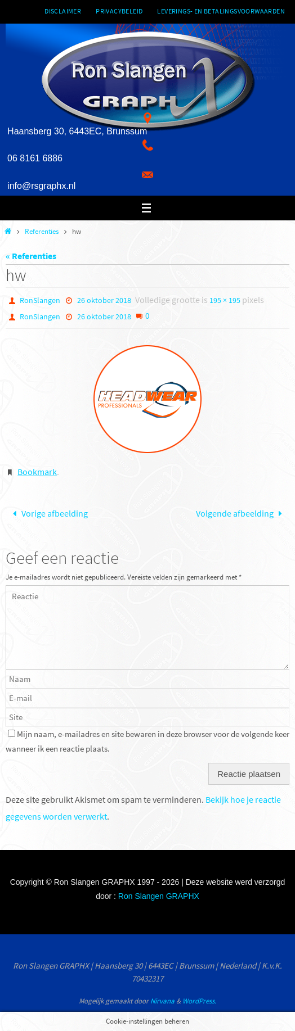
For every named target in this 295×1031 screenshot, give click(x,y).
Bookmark (37, 471)
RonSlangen (40, 300)
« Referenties (31, 255)
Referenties (42, 231)
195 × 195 (224, 300)
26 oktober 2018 (104, 300)
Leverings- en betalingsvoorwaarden (221, 11)
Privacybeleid (119, 11)
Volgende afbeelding (241, 513)
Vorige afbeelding (48, 513)
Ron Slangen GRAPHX (158, 896)
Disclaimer (62, 11)
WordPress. (199, 1001)
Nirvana (162, 1001)
